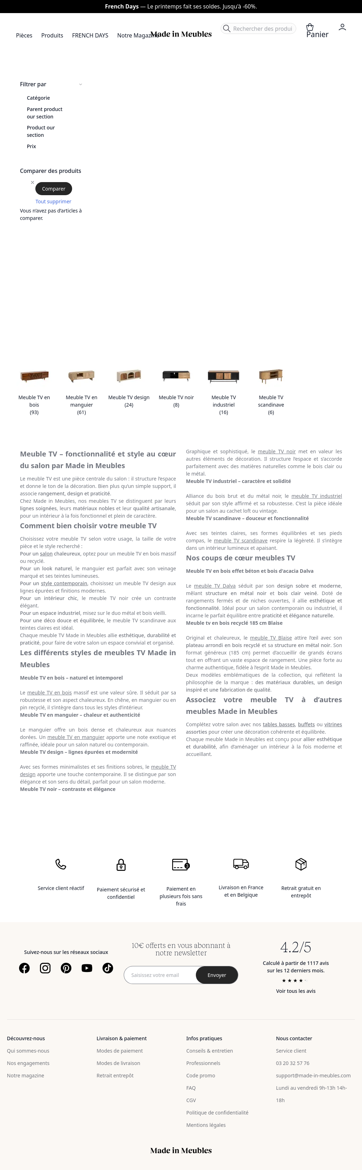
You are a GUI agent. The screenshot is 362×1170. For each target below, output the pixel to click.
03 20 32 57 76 (293, 1063)
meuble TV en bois (49, 692)
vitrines (333, 724)
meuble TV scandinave (241, 540)
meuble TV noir (277, 451)
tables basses (279, 724)
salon (46, 553)
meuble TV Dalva (215, 585)
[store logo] (181, 34)
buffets (306, 724)
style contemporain (64, 583)
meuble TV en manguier (76, 737)
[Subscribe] (217, 975)
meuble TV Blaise (271, 637)
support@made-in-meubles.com (313, 1075)
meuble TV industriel (316, 496)
